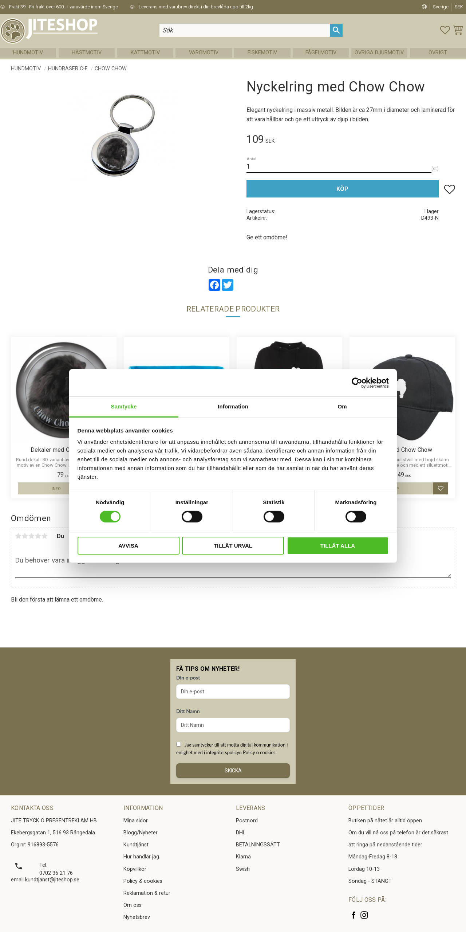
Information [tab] (233, 406)
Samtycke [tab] (124, 406)
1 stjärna (18, 536)
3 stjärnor (31, 536)
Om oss (132, 905)
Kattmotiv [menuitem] (145, 53)
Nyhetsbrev (136, 917)
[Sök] (336, 30)
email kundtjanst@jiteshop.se (45, 880)
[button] (445, 30)
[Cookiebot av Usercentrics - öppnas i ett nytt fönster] (357, 382)
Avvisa (128, 546)
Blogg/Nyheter (140, 833)
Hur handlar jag (141, 857)
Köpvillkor (134, 869)
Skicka (233, 771)
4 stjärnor (38, 536)
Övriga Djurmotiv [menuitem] (379, 53)
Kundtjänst (136, 845)
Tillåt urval (233, 546)
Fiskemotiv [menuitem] (262, 53)
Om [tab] (342, 406)
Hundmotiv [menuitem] (28, 53)
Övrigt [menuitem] (438, 53)
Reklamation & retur (146, 893)
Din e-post (188, 677)
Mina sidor (135, 821)
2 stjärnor (24, 536)
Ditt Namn (188, 711)
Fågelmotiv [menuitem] (320, 53)
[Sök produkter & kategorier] (244, 30)
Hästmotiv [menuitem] (87, 53)
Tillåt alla (337, 546)
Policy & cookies (142, 881)
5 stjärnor (44, 536)
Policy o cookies (259, 752)
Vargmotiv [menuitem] (203, 53)
